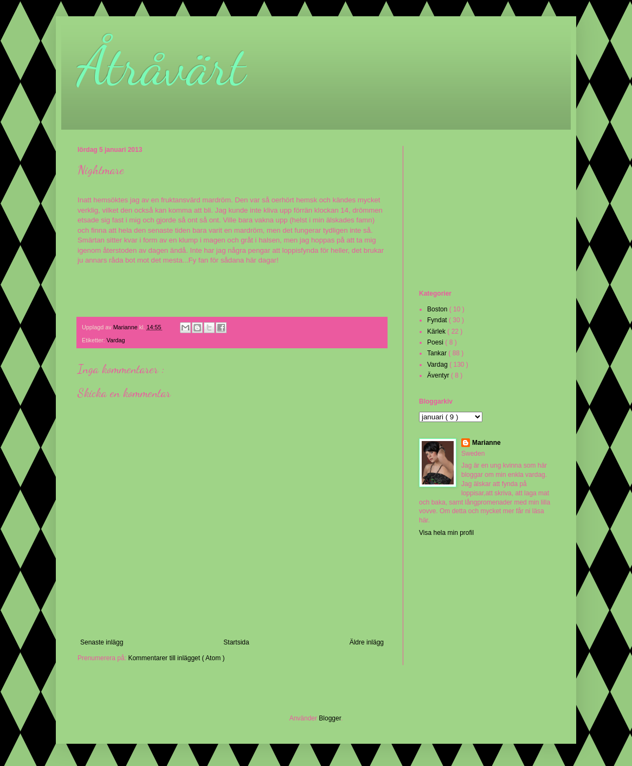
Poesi (436, 342)
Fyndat (438, 320)
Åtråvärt (162, 66)
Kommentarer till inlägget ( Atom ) (176, 658)
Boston (438, 309)
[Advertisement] (473, 216)
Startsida (236, 642)
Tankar (437, 353)
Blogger (330, 718)
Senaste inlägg (101, 642)
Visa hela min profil (446, 533)
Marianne (486, 442)
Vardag (116, 340)
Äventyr (439, 375)
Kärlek (437, 331)
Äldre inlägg (367, 642)
